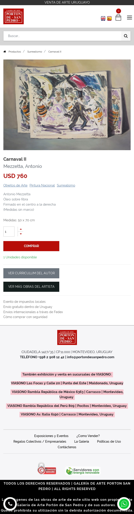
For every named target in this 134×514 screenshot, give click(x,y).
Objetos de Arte (15, 185)
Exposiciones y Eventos (51, 436)
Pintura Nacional (42, 185)
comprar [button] (31, 246)
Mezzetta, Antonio (22, 166)
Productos (15, 51)
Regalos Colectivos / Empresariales (39, 441)
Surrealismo (34, 51)
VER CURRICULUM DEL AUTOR (31, 273)
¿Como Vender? (88, 436)
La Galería (81, 441)
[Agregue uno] (20, 229)
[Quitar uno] (20, 234)
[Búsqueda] (125, 36)
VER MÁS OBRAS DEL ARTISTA (31, 286)
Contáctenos (67, 447)
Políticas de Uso (109, 441)
